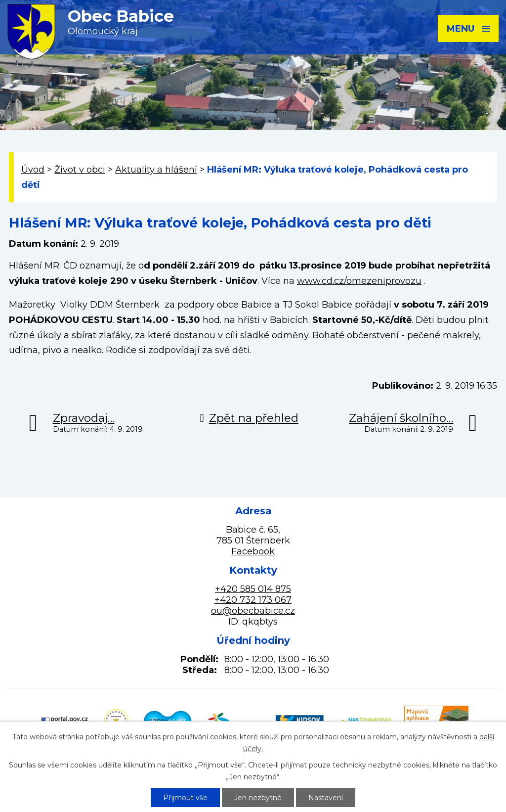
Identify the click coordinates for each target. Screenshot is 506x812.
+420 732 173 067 (253, 599)
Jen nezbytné (258, 797)
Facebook (253, 551)
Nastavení (325, 797)
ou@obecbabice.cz (253, 610)
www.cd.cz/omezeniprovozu (359, 280)
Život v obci (79, 169)
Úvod (32, 169)
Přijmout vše (185, 797)
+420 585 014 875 (253, 589)
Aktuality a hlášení (156, 169)
